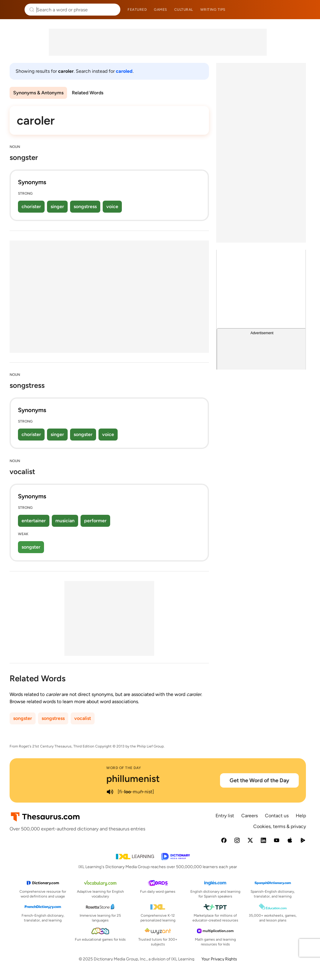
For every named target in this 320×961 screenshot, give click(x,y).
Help (301, 815)
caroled (124, 71)
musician (65, 520)
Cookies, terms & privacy (279, 826)
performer (95, 520)
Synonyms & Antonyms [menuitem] (38, 93)
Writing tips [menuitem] (212, 9)
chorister (31, 206)
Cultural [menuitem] (183, 9)
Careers (249, 815)
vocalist (82, 718)
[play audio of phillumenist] (109, 791)
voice (112, 206)
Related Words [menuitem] (87, 93)
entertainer (34, 520)
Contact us (277, 815)
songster (83, 434)
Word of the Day (123, 768)
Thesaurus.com (13, 9)
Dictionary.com (307, 9)
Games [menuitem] (160, 9)
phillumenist (133, 778)
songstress (85, 206)
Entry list (225, 815)
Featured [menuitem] (137, 9)
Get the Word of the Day (259, 780)
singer (57, 206)
